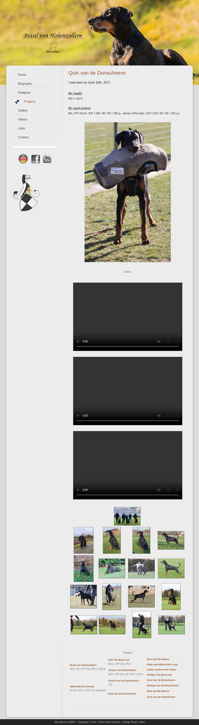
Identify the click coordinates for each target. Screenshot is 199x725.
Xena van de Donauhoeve (161, 697)
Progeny (29, 101)
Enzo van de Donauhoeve (161, 680)
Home (22, 74)
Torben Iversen (112, 722)
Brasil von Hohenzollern (83, 665)
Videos (22, 119)
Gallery (23, 110)
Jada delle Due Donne (82, 686)
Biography (25, 83)
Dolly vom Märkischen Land (162, 664)
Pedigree (24, 92)
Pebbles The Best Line (159, 675)
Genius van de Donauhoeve (123, 680)
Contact (23, 137)
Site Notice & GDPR (64, 722)
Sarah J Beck (138, 722)
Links (21, 128)
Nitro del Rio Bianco (158, 659)
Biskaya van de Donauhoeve (162, 685)
